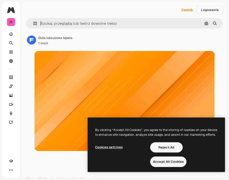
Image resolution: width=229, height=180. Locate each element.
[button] (33, 23)
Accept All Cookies (168, 162)
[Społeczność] (11, 61)
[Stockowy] (11, 52)
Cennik (187, 10)
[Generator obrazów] (11, 95)
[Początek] (11, 34)
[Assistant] (11, 122)
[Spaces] (11, 86)
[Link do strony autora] (31, 40)
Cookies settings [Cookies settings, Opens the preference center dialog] (109, 147)
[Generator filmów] (11, 104)
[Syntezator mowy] (11, 113)
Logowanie (210, 10)
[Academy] (11, 161)
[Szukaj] (11, 43)
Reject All (166, 147)
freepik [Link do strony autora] (43, 43)
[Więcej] (11, 170)
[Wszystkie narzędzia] (11, 77)
